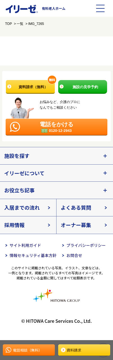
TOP (8, 24)
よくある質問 (76, 207)
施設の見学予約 (85, 87)
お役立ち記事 (19, 190)
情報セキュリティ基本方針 (33, 255)
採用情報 (14, 224)
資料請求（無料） (37, 84)
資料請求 (74, 350)
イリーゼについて (24, 173)
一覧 (20, 24)
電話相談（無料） (27, 350)
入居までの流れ (22, 207)
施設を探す (17, 155)
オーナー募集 (76, 224)
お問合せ (74, 255)
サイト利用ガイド (25, 245)
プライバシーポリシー (86, 245)
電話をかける (56, 127)
